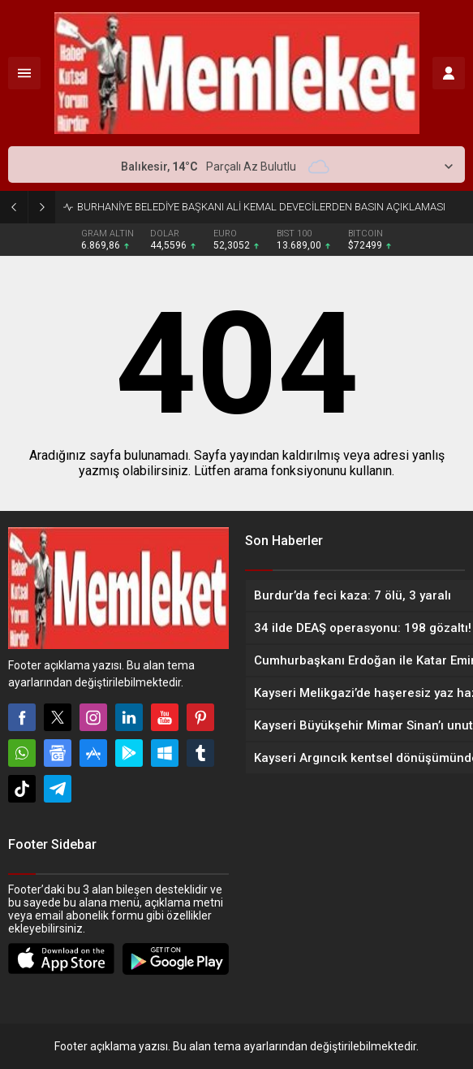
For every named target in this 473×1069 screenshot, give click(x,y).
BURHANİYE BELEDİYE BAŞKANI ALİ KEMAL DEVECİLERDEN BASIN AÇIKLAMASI (261, 207)
